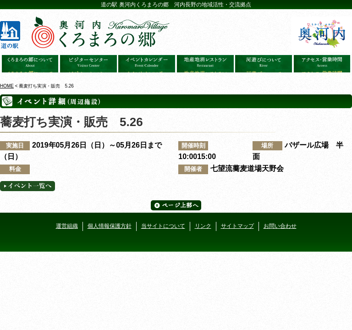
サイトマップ (237, 226)
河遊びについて (263, 63)
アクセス (322, 63)
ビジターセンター (88, 63)
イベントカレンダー (146, 63)
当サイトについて (163, 226)
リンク (203, 226)
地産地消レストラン (205, 63)
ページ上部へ (176, 205)
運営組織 (67, 226)
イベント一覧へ (27, 186)
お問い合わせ (280, 226)
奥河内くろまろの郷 (30, 63)
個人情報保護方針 (110, 226)
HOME (7, 85)
